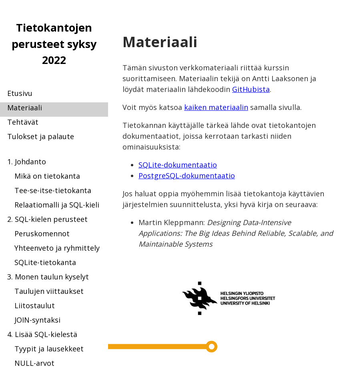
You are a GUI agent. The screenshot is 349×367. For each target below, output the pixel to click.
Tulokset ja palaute (40, 136)
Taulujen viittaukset (49, 291)
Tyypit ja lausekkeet (49, 348)
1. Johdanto (26, 161)
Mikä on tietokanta (47, 176)
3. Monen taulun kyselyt (48, 276)
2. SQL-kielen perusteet (47, 219)
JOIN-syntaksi (37, 320)
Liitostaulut (34, 305)
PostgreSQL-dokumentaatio (186, 175)
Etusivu (19, 93)
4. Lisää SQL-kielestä (42, 334)
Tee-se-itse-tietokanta (52, 190)
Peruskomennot (42, 233)
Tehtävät (22, 122)
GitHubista (251, 89)
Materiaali (24, 107)
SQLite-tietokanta (45, 262)
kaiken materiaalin (216, 107)
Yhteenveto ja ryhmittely (57, 248)
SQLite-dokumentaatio (177, 165)
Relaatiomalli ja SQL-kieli (56, 204)
